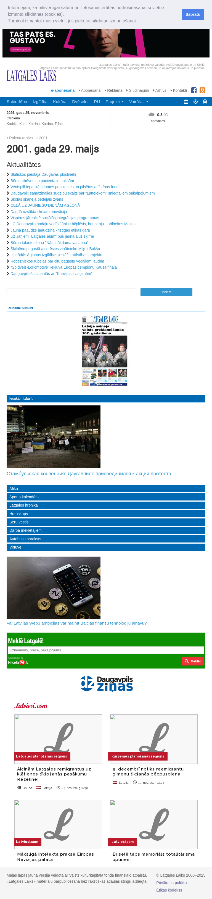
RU (97, 101)
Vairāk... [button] (139, 101)
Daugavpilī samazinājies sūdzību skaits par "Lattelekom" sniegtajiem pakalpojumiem (82, 193)
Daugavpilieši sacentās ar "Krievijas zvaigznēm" (51, 273)
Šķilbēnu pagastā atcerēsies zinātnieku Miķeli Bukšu (55, 249)
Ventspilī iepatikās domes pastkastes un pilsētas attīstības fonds (65, 187)
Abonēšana (89, 90)
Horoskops (18, 514)
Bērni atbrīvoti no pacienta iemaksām (42, 181)
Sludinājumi (137, 90)
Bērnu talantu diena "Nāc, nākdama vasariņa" (49, 242)
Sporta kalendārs (24, 497)
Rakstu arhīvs (21, 138)
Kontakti (179, 90)
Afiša (13, 488)
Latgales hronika (23, 505)
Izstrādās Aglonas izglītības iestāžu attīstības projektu (56, 255)
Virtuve (15, 547)
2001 (43, 138)
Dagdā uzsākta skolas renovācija (38, 211)
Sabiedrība (17, 101)
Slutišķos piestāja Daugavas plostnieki (43, 174)
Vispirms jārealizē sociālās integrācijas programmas (54, 218)
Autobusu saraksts (25, 539)
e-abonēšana (63, 90)
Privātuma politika (171, 882)
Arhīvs (159, 90)
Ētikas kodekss (169, 890)
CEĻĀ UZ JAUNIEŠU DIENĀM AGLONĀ (45, 205)
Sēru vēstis (18, 522)
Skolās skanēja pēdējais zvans (36, 199)
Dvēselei (80, 101)
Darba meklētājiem (25, 530)
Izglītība (40, 101)
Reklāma (113, 90)
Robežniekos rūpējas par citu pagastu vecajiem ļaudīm (57, 261)
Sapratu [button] (193, 14)
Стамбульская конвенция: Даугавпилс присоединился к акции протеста (89, 473)
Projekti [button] (114, 101)
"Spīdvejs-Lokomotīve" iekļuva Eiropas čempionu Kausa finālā (63, 267)
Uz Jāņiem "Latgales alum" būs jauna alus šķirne (52, 236)
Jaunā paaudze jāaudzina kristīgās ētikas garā (50, 230)
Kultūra (60, 101)
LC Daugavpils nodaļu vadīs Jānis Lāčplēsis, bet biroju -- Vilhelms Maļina (73, 224)
